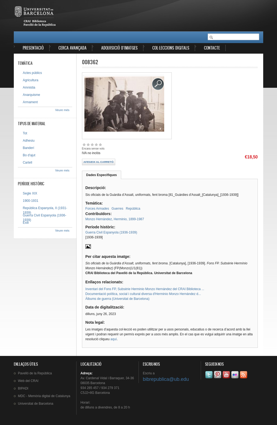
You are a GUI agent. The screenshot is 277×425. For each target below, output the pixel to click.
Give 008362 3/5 (92, 144)
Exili (26, 223)
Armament (30, 102)
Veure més (62, 110)
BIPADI (23, 388)
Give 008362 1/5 (84, 144)
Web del (28, 381)
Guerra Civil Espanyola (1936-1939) (111, 232)
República (133, 208)
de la (35, 373)
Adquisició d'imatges (119, 48)
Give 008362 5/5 (100, 144)
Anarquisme (31, 95)
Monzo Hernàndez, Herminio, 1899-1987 (114, 219)
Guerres (117, 208)
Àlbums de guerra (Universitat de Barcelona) (117, 299)
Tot (25, 133)
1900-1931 (30, 201)
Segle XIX (30, 193)
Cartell (27, 162)
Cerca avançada (72, 48)
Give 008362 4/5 (96, 144)
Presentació (33, 48)
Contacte (212, 48)
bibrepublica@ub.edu (166, 379)
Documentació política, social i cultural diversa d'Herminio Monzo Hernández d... (143, 294)
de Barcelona (35, 403)
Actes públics (32, 73)
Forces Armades (97, 208)
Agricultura (30, 80)
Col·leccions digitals (170, 48)
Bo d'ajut (29, 155)
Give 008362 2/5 (88, 144)
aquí (113, 339)
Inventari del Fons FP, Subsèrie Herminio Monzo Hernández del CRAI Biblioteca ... (144, 289)
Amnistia (29, 87)
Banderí (28, 148)
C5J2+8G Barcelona (95, 393)
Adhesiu (28, 140)
